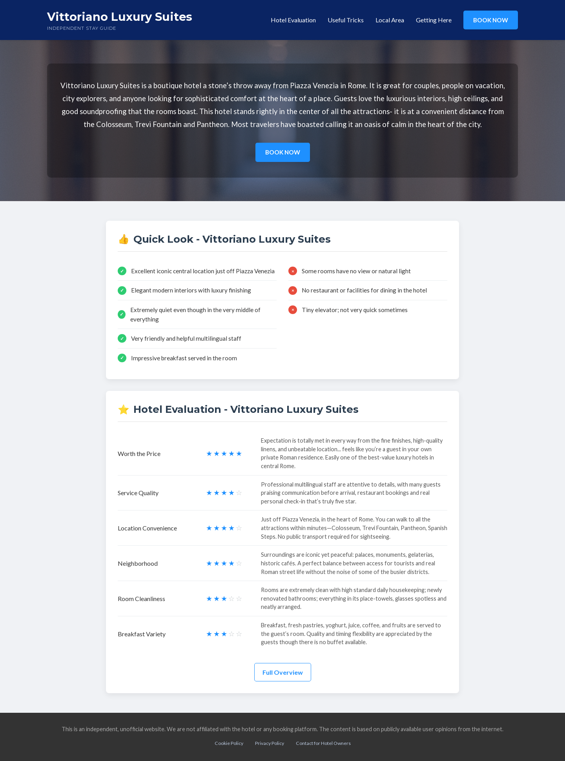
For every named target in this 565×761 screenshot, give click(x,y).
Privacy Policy (269, 743)
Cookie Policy (229, 743)
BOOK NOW (490, 20)
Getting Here (434, 20)
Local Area (389, 20)
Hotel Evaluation (293, 20)
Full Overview (282, 672)
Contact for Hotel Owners (323, 743)
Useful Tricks (346, 20)
